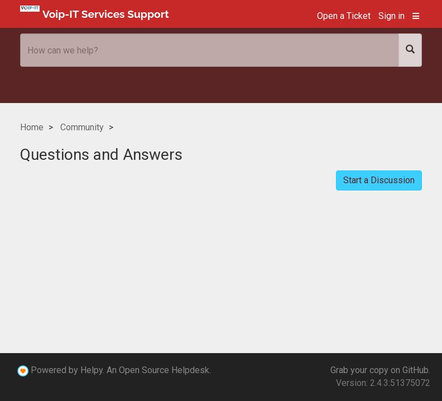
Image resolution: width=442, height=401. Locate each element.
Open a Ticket (344, 16)
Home (32, 127)
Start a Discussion (379, 180)
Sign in (391, 16)
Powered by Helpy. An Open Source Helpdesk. (121, 370)
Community (82, 127)
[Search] (410, 50)
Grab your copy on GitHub (379, 370)
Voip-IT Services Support (94, 13)
